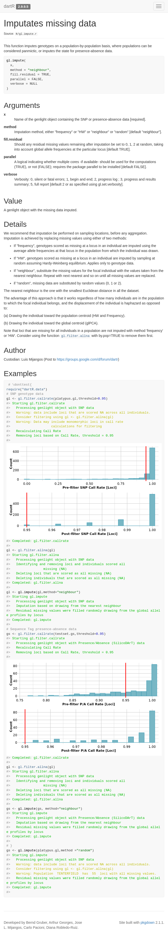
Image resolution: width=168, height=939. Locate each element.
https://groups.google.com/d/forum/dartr (87, 359)
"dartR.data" (33, 389)
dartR (9, 6)
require (13, 389)
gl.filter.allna (75, 336)
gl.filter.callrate (35, 399)
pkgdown (148, 923)
